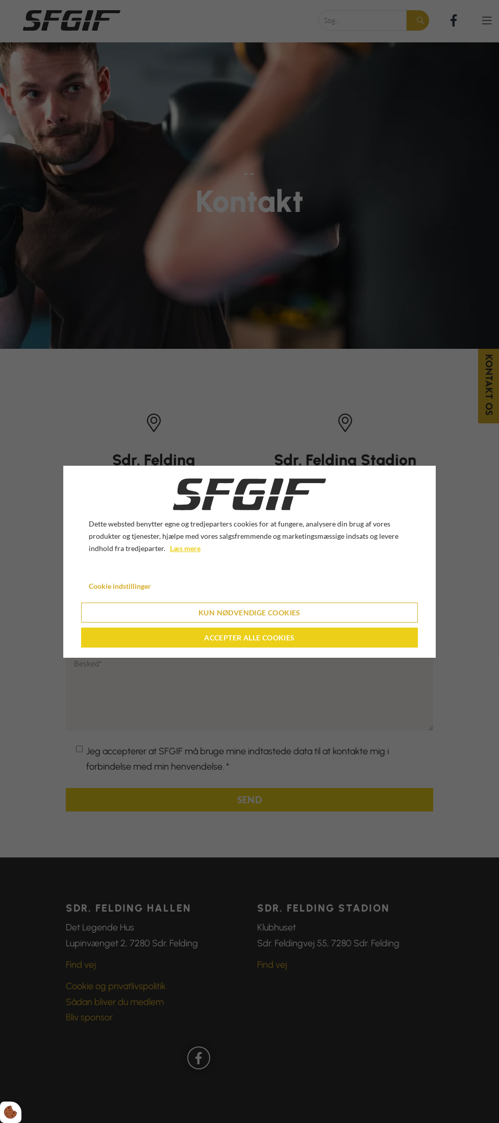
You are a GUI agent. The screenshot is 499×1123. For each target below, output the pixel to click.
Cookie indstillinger (120, 586)
